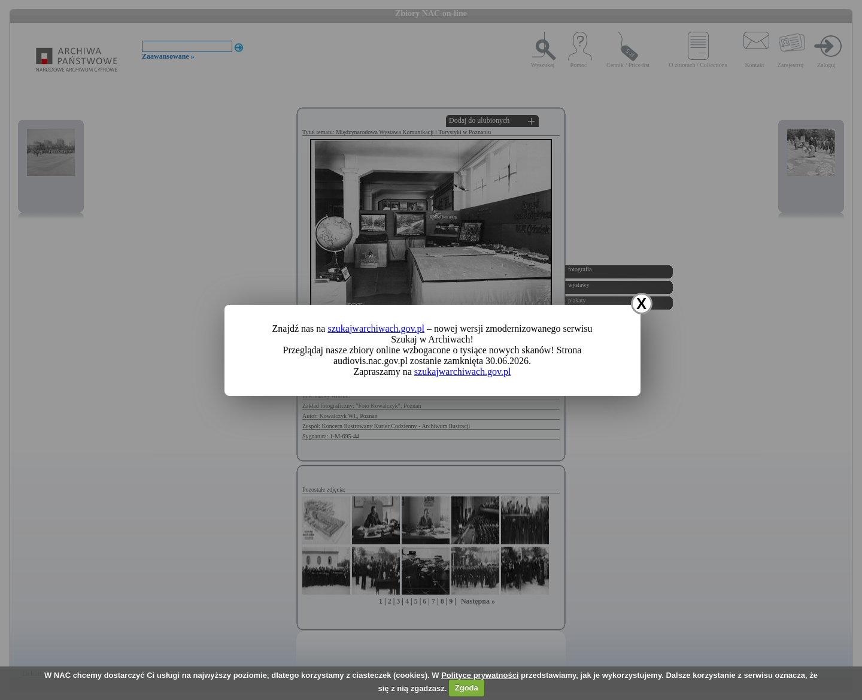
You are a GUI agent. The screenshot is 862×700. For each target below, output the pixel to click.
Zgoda (466, 687)
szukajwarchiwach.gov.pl (375, 328)
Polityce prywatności (479, 675)
